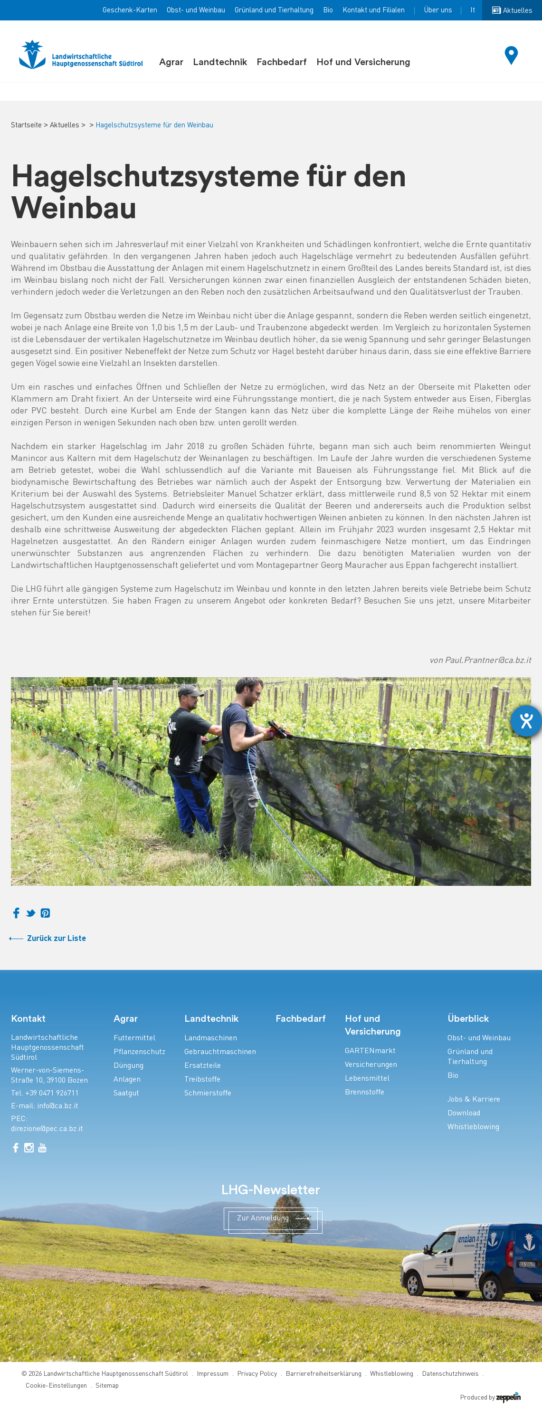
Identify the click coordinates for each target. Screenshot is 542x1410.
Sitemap (107, 1386)
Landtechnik (220, 62)
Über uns (438, 10)
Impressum (212, 1374)
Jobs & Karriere (473, 1099)
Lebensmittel (367, 1079)
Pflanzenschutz (139, 1052)
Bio (328, 10)
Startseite (26, 125)
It (472, 10)
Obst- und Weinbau (196, 10)
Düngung (128, 1066)
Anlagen (127, 1080)
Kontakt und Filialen (373, 10)
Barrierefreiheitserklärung (323, 1374)
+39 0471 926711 (52, 1093)
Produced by (490, 1398)
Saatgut (126, 1093)
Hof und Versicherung (363, 62)
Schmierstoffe (207, 1093)
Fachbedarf (282, 62)
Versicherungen (371, 1065)
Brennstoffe (364, 1092)
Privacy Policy (257, 1374)
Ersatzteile (202, 1066)
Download (463, 1113)
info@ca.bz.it (57, 1106)
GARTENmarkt (370, 1051)
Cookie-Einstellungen (56, 1386)
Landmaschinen (210, 1038)
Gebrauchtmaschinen (220, 1052)
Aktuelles (64, 125)
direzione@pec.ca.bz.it (47, 1129)
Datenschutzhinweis (450, 1374)
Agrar (171, 62)
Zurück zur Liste (56, 938)
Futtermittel (134, 1038)
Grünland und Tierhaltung (274, 10)
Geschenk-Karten (130, 10)
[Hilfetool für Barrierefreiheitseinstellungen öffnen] (526, 721)
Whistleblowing (473, 1127)
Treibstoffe (202, 1080)
